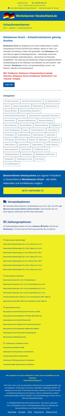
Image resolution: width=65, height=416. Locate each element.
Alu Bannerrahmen (12, 101)
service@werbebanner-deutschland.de (23, 8)
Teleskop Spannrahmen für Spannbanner (15, 356)
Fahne (25, 130)
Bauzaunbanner (11, 125)
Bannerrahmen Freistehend (15, 276)
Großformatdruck (23, 135)
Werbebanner (27, 154)
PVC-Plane (21, 140)
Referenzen (43, 140)
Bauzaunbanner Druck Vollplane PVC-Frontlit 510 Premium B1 (22, 324)
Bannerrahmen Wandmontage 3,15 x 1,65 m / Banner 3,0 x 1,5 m (22, 265)
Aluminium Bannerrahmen (32, 101)
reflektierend (55, 140)
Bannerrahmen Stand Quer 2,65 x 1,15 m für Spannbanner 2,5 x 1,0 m (24, 293)
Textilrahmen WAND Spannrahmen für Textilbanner (18, 364)
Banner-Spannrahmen (21, 106)
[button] (60, 16)
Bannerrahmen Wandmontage (15, 240)
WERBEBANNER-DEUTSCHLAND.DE (22, 403)
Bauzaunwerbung (41, 125)
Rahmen (32, 140)
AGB (29, 412)
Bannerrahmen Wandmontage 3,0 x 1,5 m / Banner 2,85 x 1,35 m (22, 252)
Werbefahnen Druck (24, 159)
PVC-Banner (9, 140)
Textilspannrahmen (12, 154)
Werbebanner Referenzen (45, 154)
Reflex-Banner (10, 145)
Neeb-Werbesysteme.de (41, 408)
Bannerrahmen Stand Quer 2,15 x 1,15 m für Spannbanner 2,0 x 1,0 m (24, 288)
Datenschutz (51, 412)
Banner (7, 106)
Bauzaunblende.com (22, 408)
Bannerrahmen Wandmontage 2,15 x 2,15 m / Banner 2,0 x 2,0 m (22, 248)
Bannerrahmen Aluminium (30, 111)
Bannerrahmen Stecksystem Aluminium (44, 116)
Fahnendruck (53, 130)
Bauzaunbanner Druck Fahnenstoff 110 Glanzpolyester (19, 333)
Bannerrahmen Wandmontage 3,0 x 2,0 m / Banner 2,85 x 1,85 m (22, 261)
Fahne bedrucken (37, 130)
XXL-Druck (39, 159)
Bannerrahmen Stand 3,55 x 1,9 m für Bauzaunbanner (19, 280)
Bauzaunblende (26, 125)
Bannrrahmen (10, 120)
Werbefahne (9, 159)
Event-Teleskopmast (12, 130)
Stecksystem (26, 149)
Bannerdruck (38, 106)
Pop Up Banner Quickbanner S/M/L (13, 347)
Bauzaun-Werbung (46, 120)
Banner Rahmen (11, 111)
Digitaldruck (55, 125)
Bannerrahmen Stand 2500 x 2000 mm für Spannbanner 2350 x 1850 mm (25, 301)
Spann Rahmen (52, 145)
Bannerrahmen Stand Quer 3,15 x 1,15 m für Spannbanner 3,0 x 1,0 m (24, 284)
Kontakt (21, 412)
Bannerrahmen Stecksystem (15, 116)
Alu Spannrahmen (51, 101)
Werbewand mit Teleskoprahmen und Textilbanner (18, 352)
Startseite (12, 412)
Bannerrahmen (51, 106)
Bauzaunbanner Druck (13, 307)
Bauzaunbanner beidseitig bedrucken (14, 337)
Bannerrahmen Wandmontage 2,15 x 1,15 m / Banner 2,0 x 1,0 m (22, 244)
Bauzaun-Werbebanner (27, 120)
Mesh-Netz (51, 135)
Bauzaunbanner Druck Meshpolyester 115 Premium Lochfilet (21, 311)
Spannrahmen (37, 145)
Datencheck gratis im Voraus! (49, 8)
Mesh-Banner (38, 135)
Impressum (39, 412)
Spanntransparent (11, 149)
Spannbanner (24, 145)
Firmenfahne (9, 135)
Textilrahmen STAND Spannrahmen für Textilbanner (19, 360)
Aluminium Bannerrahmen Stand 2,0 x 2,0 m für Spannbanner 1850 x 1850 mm (27, 297)
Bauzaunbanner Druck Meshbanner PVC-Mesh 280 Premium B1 (22, 316)
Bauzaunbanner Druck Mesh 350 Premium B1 (17, 320)
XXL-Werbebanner (12, 164)
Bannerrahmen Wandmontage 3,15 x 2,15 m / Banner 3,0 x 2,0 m (22, 269)
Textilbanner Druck (41, 149)
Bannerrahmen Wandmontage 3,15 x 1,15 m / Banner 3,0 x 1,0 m (22, 257)
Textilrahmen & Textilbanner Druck (17, 343)
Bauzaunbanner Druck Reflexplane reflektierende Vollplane (21, 328)
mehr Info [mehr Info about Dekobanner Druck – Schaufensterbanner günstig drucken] (9, 85)
